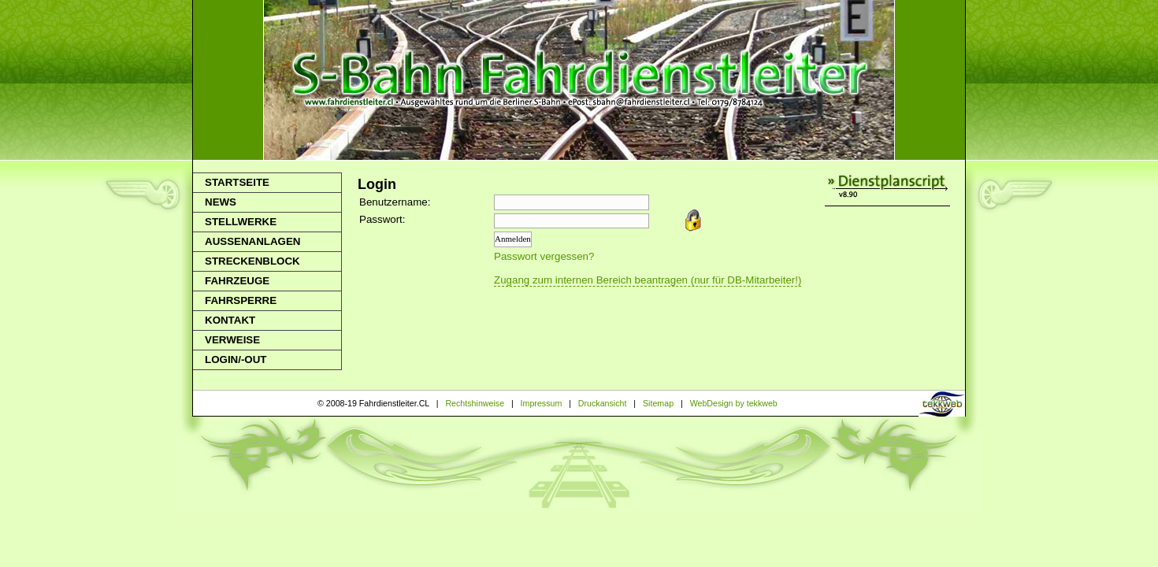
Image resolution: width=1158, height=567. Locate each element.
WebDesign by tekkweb (734, 403)
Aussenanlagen (252, 241)
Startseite (237, 182)
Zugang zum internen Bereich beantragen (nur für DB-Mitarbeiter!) (647, 280)
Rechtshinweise (474, 403)
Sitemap (658, 403)
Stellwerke (241, 222)
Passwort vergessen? (544, 256)
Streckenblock (252, 261)
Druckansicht (602, 403)
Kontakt (230, 320)
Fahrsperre (241, 300)
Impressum (541, 403)
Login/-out (235, 359)
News (220, 202)
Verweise (232, 340)
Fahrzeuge (237, 281)
